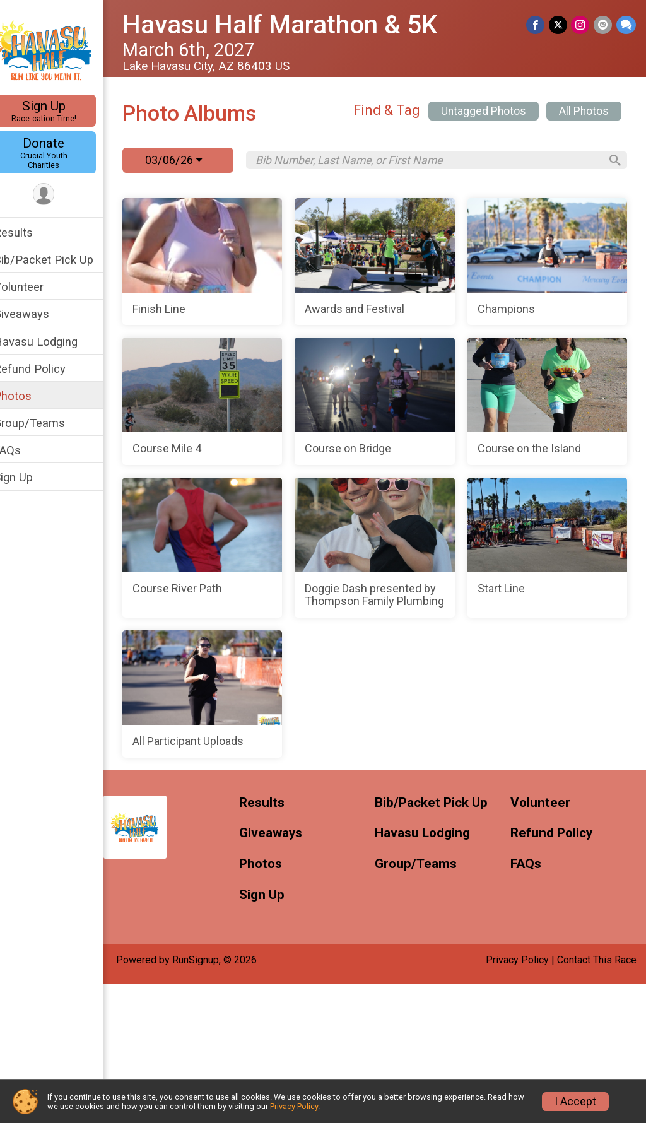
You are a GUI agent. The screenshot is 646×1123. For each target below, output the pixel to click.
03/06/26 (190, 160)
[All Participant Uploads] (508, 834)
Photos (29, 396)
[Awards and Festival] (508, 262)
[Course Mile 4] (508, 401)
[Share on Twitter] (559, 25)
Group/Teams (45, 423)
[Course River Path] (258, 688)
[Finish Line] (258, 262)
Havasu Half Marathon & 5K (296, 25)
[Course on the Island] (508, 541)
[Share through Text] (626, 25)
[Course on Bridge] (258, 541)
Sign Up (60, 110)
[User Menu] (60, 194)
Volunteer (35, 286)
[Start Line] (258, 834)
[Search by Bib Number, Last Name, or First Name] (435, 160)
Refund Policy (46, 368)
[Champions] (258, 401)
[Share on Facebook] (537, 25)
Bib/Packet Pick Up (60, 259)
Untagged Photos (483, 111)
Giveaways (38, 313)
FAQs (23, 450)
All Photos (584, 111)
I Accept (575, 1101)
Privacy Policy (294, 1106)
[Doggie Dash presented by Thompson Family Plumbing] (508, 688)
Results (29, 232)
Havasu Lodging (52, 341)
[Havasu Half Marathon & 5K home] (60, 49)
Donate (60, 153)
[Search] (612, 160)
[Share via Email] (603, 25)
